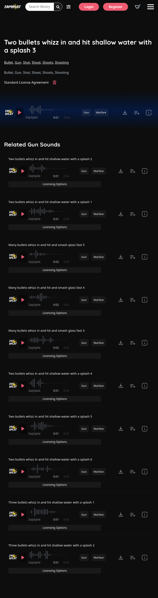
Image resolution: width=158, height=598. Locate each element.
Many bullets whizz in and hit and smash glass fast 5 (49, 239)
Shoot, (37, 62)
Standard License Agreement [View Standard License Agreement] (26, 82)
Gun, (18, 62)
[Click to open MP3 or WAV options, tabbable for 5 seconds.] (125, 113)
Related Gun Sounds (32, 144)
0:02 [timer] (56, 259)
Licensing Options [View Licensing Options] (136, 161)
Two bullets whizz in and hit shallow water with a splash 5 (53, 396)
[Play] (20, 113)
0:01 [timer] (56, 117)
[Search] (58, 7)
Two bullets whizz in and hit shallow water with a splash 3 (78, 46)
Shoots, (48, 62)
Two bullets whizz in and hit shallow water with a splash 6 (53, 435)
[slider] (48, 109)
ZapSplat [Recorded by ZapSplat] (33, 117)
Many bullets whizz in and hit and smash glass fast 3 (49, 318)
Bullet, (9, 62)
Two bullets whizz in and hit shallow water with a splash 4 (53, 357)
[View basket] (137, 6)
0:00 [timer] (67, 117)
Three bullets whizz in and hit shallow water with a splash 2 (54, 513)
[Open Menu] (150, 6)
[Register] (115, 7)
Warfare (101, 112)
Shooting (62, 62)
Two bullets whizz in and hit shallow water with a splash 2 (53, 161)
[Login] (89, 7)
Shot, (27, 62)
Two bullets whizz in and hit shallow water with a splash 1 (53, 200)
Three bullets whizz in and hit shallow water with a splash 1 (54, 474)
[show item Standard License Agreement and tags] (149, 113)
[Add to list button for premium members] (137, 113)
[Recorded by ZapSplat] (9, 112)
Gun (86, 112)
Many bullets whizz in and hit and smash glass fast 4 (49, 279)
